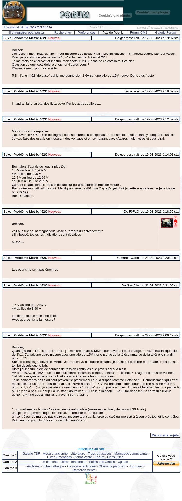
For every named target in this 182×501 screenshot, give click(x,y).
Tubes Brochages (59, 457)
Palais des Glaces (102, 462)
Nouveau (54, 38)
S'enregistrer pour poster (26, 32)
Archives (33, 466)
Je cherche (50, 462)
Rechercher (62, 32)
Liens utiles (115, 457)
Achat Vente (83, 457)
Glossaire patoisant (112, 466)
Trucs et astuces (100, 453)
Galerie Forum (165, 32)
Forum (99, 457)
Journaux (136, 466)
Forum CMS (139, 32)
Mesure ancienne (55, 453)
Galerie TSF (31, 453)
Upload (123, 462)
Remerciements (84, 470)
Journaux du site (15, 27)
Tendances (78, 462)
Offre (64, 462)
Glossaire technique (81, 466)
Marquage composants (130, 453)
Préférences (86, 32)
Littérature (77, 453)
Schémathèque (53, 466)
